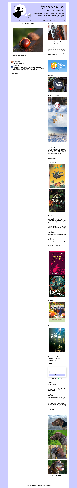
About (19, 20)
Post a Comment (15, 73)
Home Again (14, 20)
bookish (49, 149)
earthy (65, 149)
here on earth (63, 150)
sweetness (50, 153)
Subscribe (57, 374)
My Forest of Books (42, 20)
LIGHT (60, 148)
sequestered (63, 151)
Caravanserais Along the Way (26, 20)
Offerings (54, 20)
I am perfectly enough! (61, 20)
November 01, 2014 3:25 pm (18, 71)
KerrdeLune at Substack (52, 360)
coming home (58, 149)
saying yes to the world (54, 151)
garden (59, 150)
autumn (19, 55)
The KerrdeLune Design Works (54, 358)
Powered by (57, 378)
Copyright (35, 20)
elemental (50, 150)
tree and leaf (23, 55)
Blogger (49, 485)
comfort (53, 149)
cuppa (62, 149)
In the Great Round (52, 147)
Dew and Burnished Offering (28, 25)
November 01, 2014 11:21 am (18, 63)
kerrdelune (15, 65)
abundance (64, 147)
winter (61, 153)
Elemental (49, 20)
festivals (55, 150)
